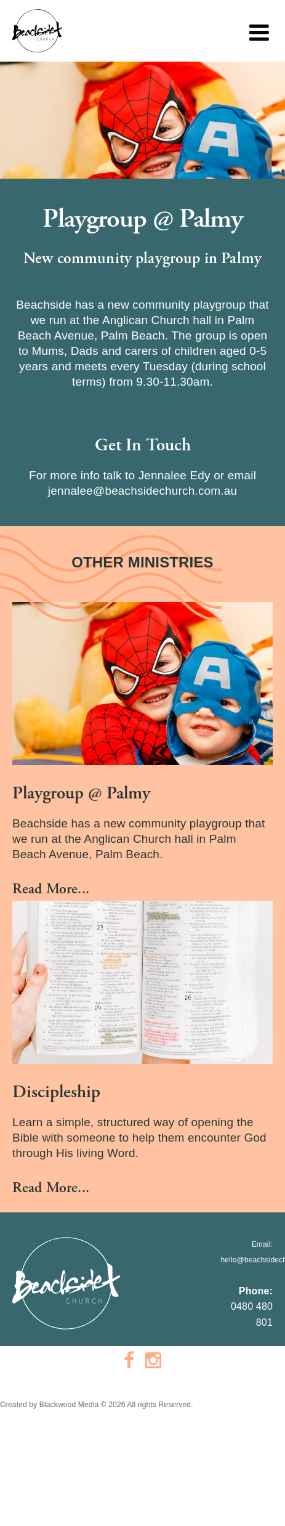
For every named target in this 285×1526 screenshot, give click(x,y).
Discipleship (56, 1092)
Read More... (50, 889)
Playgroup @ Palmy (81, 793)
